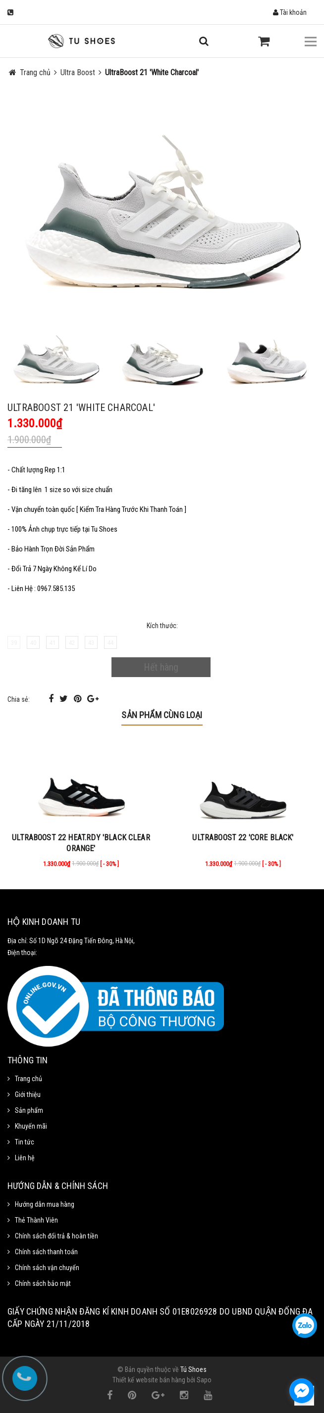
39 (14, 642)
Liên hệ (25, 1158)
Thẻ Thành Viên (36, 1220)
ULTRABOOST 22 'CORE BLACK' (242, 837)
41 (52, 642)
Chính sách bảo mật (43, 1283)
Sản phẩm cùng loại (161, 715)
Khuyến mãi (31, 1126)
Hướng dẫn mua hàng (44, 1204)
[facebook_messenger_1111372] (301, 1390)
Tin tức (24, 1142)
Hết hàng (161, 667)
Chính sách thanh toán (46, 1252)
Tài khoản (290, 12)
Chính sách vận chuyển (47, 1268)
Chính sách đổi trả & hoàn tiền (56, 1236)
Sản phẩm (29, 1110)
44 (110, 642)
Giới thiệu (28, 1094)
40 (33, 642)
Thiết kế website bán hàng (148, 1380)
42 (72, 642)
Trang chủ (28, 1079)
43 (91, 642)
